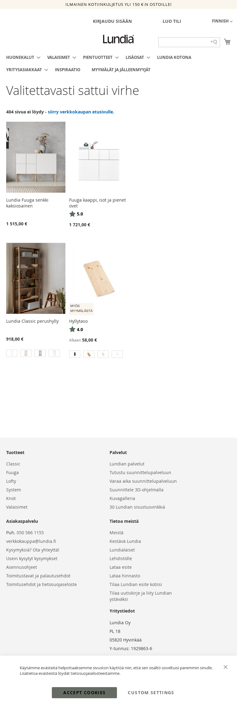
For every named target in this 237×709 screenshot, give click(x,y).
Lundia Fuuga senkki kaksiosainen (27, 203)
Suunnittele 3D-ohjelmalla (137, 490)
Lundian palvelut (127, 464)
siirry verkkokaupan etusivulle (80, 112)
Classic (13, 464)
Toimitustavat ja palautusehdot (38, 576)
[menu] (118, 63)
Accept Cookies (84, 692)
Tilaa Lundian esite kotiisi (136, 584)
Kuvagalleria (122, 498)
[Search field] (189, 42)
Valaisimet (16, 507)
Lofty (11, 481)
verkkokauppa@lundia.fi (31, 541)
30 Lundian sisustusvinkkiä (137, 507)
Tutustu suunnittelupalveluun (140, 472)
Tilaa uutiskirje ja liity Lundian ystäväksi (141, 596)
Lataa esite (121, 567)
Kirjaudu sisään (112, 21)
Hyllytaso (78, 321)
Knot (11, 498)
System (13, 490)
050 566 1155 (30, 532)
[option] (11, 353)
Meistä (116, 532)
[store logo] (118, 39)
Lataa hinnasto (125, 576)
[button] (222, 21)
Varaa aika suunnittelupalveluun (143, 481)
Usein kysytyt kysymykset (31, 558)
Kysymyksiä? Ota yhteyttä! (32, 550)
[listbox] (35, 354)
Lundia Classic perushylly (32, 321)
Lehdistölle (121, 558)
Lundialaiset (122, 550)
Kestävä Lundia (125, 541)
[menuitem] (21, 57)
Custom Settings (151, 692)
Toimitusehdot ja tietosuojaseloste (41, 584)
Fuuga (12, 472)
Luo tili (172, 21)
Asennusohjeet (21, 567)
